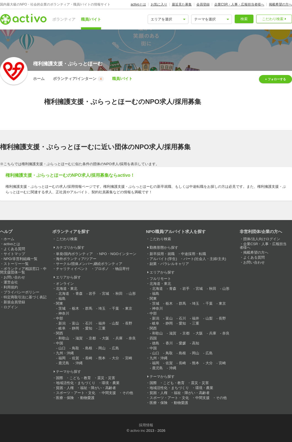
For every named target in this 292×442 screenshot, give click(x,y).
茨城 (62, 308)
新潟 (62, 323)
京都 (92, 338)
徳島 (155, 343)
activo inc (137, 430)
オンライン (65, 284)
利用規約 (11, 287)
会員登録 (203, 4)
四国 (153, 338)
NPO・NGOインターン (118, 254)
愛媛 (182, 343)
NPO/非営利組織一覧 (20, 259)
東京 (128, 308)
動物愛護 (87, 398)
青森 (79, 293)
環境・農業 (111, 383)
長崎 (88, 358)
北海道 (63, 293)
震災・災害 (106, 378)
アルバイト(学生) (163, 259)
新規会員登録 (14, 302)
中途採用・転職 (193, 254)
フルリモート (160, 279)
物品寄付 (122, 269)
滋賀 (79, 338)
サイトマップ (14, 254)
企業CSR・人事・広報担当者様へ (239, 4)
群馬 (88, 308)
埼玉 (102, 308)
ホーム (39, 78)
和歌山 (63, 338)
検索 (244, 19)
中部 (59, 318)
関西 (59, 333)
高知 (195, 343)
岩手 (92, 293)
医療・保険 (65, 398)
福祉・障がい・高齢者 (98, 388)
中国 (59, 343)
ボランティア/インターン (78, 78)
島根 (88, 348)
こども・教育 (80, 378)
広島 (115, 348)
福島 (62, 298)
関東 (59, 303)
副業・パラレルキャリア (169, 264)
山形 (132, 293)
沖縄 (79, 363)
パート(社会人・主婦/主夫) (204, 259)
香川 (169, 343)
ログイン (11, 307)
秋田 (119, 293)
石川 (88, 323)
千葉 (115, 308)
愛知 (88, 328)
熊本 (102, 358)
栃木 (75, 308)
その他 (127, 393)
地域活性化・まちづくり (75, 383)
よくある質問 (14, 249)
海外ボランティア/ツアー (76, 259)
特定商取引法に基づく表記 (25, 297)
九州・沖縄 (65, 353)
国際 (59, 378)
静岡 (75, 328)
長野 (128, 323)
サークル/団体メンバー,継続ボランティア (89, 264)
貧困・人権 (65, 388)
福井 (102, 323)
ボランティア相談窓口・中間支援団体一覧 (23, 270)
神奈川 (63, 313)
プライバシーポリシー (21, 292)
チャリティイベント (72, 269)
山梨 (115, 323)
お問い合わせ (14, 277)
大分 (115, 358)
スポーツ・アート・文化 (75, 393)
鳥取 (75, 348)
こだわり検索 (272, 19)
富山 (75, 323)
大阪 (105, 338)
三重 (102, 328)
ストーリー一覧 (16, 264)
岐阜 (62, 328)
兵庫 (119, 338)
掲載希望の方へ (280, 4)
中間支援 (109, 393)
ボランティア (63, 19)
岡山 (102, 348)
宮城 (105, 293)
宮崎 (128, 358)
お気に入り (159, 4)
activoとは (138, 4)
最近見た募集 (182, 4)
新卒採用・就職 (162, 254)
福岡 (62, 358)
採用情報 (146, 425)
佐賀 (75, 358)
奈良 (132, 338)
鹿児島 (63, 363)
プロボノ (101, 269)
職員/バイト (91, 19)
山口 (62, 348)
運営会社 (11, 282)
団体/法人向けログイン (261, 239)
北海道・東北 (66, 288)
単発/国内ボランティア (74, 254)
